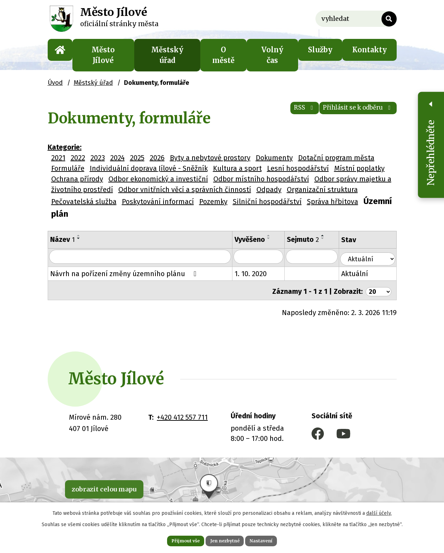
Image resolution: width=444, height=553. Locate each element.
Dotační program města (336, 157)
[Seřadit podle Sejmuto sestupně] (329, 238)
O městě (223, 55)
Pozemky (213, 201)
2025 (137, 157)
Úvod (60, 50)
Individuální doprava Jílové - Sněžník (149, 168)
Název (62, 239)
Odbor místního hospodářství (261, 179)
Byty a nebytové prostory (210, 157)
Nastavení (272, 539)
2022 (78, 157)
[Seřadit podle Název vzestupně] (79, 235)
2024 (117, 157)
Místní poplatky (359, 168)
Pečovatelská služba (84, 201)
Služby (320, 49)
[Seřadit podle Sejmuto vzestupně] (329, 235)
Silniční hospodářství (267, 201)
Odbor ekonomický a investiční (158, 179)
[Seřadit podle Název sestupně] (79, 238)
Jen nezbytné (225, 539)
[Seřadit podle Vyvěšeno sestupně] (274, 238)
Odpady (269, 189)
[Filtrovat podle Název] (142, 257)
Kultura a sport (237, 168)
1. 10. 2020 (255, 272)
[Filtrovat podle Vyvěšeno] (264, 257)
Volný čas (272, 55)
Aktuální (362, 272)
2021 (58, 157)
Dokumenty (274, 157)
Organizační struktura (322, 189)
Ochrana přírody (77, 179)
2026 (157, 157)
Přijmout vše (176, 539)
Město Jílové (103, 55)
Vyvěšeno (254, 239)
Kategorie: (65, 147)
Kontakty (369, 49)
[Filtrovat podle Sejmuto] (318, 257)
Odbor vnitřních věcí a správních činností (184, 189)
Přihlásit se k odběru (348, 113)
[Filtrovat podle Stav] (371, 256)
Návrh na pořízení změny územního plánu (124, 272)
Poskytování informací (158, 201)
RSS (279, 113)
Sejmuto (309, 239)
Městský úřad (167, 55)
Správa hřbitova (332, 201)
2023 (97, 157)
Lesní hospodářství (298, 168)
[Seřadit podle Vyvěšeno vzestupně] (274, 235)
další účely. (379, 511)
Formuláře (67, 168)
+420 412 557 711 (182, 413)
